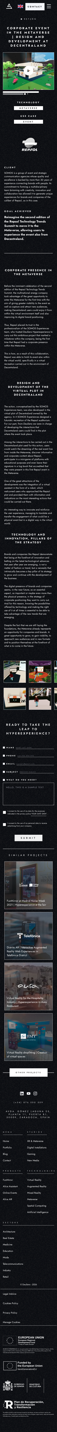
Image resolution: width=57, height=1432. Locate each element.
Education (8, 1251)
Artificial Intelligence (37, 1212)
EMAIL (10, 763)
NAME (10, 747)
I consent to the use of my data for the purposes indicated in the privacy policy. (27, 812)
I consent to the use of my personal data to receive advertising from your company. (27, 824)
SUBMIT (28, 838)
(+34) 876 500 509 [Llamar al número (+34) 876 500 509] (28, 1102)
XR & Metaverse (35, 1141)
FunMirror (8, 1180)
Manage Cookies (11, 1322)
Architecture (9, 1231)
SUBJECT (12, 772)
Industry (7, 1270)
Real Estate (8, 1238)
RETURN (28, 19)
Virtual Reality (34, 1180)
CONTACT (35, 6)
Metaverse (32, 1199)
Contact (7, 1160)
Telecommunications (13, 1264)
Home (6, 1141)
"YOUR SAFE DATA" (39, 813)
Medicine (7, 1244)
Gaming (31, 1154)
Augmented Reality (36, 1186)
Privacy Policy (10, 1312)
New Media (33, 1160)
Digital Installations (36, 1147)
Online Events (10, 1193)
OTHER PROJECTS (28, 1072)
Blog (5, 1154)
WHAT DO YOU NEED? (21, 780)
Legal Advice (9, 1294)
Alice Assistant (10, 1186)
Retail (6, 1276)
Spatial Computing (36, 1205)
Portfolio (7, 1147)
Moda (6, 1257)
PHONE (11, 755)
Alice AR (7, 1199)
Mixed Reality (34, 1193)
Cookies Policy (10, 1303)
